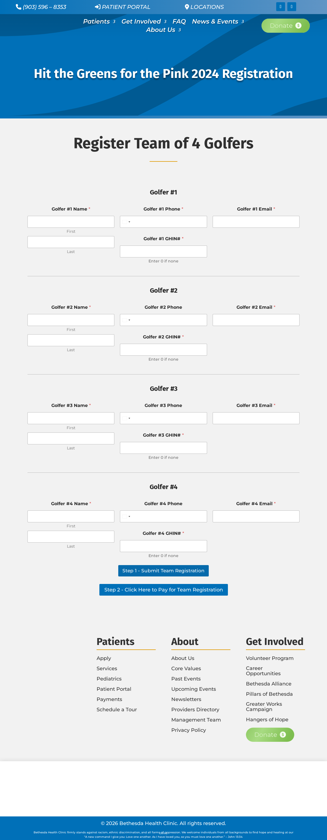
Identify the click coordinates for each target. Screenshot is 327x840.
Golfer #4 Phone (163, 503)
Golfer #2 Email (256, 307)
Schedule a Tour (117, 710)
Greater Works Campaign (264, 706)
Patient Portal (122, 7)
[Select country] (126, 222)
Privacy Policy (188, 730)
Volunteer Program (270, 658)
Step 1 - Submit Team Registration (163, 570)
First (71, 231)
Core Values (186, 669)
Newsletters (186, 699)
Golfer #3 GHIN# (163, 435)
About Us (160, 31)
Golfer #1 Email (256, 209)
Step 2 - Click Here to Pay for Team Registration (163, 590)
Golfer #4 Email (256, 503)
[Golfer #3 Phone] (163, 418)
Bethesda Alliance (268, 684)
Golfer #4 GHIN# (163, 533)
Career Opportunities (263, 671)
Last (71, 251)
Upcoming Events (193, 689)
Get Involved (141, 22)
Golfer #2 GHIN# (163, 337)
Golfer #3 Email (256, 405)
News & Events (215, 22)
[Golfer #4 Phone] (163, 516)
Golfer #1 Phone (163, 209)
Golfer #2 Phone (163, 307)
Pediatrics (109, 679)
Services (107, 669)
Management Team (196, 720)
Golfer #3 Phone (163, 405)
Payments (109, 699)
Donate (281, 25)
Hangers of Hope (267, 720)
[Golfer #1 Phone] (163, 222)
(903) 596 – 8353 (44, 7)
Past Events (186, 679)
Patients (96, 22)
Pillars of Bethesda (269, 694)
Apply (104, 658)
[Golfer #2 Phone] (163, 320)
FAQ (179, 22)
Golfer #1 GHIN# (163, 238)
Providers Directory (195, 710)
